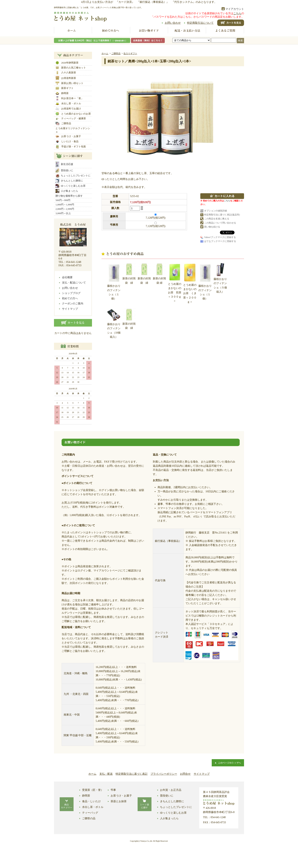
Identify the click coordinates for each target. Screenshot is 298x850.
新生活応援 (64, 164)
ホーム (73, 31)
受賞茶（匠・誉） (92, 790)
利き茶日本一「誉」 (69, 98)
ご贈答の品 (88, 818)
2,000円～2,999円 (64, 208)
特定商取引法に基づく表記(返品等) (222, 214)
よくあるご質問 (225, 31)
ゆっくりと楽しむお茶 (70, 186)
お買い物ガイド (149, 31)
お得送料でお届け (68, 109)
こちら (237, 13)
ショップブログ (71, 293)
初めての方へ (111, 31)
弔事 (113, 790)
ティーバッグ (90, 812)
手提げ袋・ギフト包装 (70, 146)
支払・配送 (106, 773)
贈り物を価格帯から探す (69, 195)
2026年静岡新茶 (66, 63)
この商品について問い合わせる (220, 223)
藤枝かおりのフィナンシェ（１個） (113, 281)
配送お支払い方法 (187, 31)
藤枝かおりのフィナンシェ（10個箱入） (113, 323)
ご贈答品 (63, 123)
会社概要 (67, 277)
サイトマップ (70, 308)
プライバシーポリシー (164, 773)
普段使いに (64, 170)
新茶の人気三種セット (70, 67)
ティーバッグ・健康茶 (70, 118)
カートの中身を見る (73, 323)
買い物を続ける (212, 226)
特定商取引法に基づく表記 (131, 773)
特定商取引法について (200, 22)
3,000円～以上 (63, 213)
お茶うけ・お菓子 (68, 136)
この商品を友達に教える (216, 218)
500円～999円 (62, 200)
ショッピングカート (230, 23)
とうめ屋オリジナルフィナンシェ (72, 130)
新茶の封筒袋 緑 (129, 273)
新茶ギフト (64, 88)
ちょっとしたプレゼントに (72, 176)
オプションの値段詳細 (215, 210)
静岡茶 (62, 93)
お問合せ (185, 773)
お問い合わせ (173, 22)
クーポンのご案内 (72, 303)
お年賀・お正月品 (170, 790)
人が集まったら (66, 191)
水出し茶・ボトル (68, 103)
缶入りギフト (130, 53)
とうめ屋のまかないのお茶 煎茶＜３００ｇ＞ (174, 282)
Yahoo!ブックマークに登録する (220, 237)
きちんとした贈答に (69, 181)
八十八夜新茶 (65, 73)
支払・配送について (74, 282)
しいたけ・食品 (66, 141)
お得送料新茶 (65, 78)
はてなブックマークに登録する (220, 241)
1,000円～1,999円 (64, 204)
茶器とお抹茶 (119, 801)
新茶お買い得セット (69, 83)
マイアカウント (234, 9)
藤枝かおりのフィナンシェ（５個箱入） (220, 278)
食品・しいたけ (91, 801)
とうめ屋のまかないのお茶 (73, 114)
